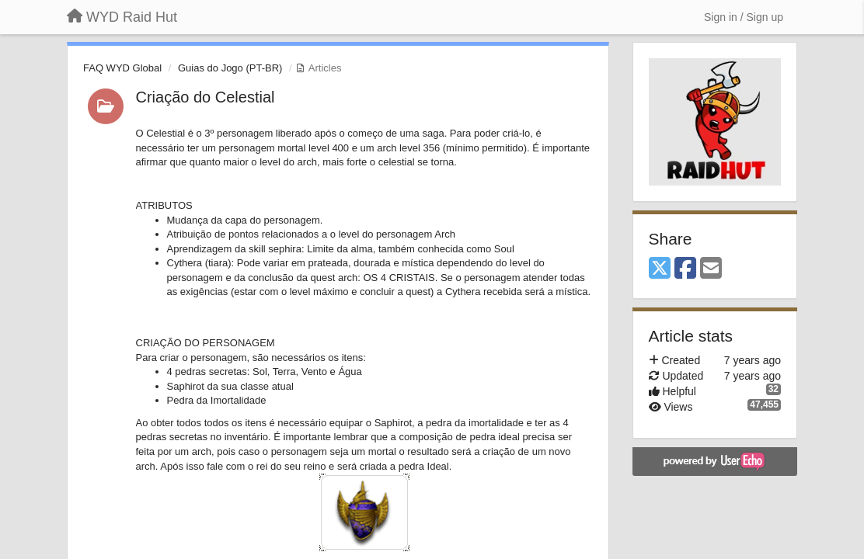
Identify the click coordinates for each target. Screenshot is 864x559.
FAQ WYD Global (122, 68)
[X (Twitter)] (660, 269)
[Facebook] (685, 269)
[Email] (711, 269)
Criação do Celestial (205, 97)
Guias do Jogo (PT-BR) (230, 68)
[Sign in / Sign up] (743, 17)
